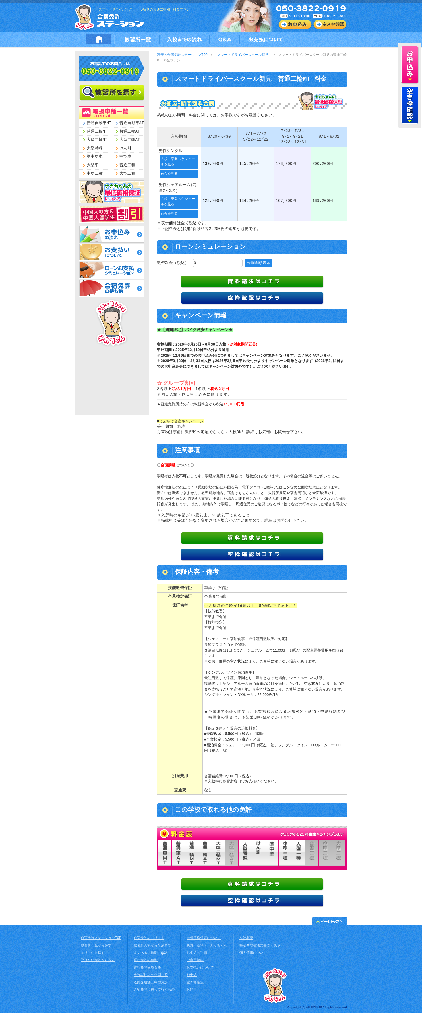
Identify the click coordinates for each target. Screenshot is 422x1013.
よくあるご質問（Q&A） (152, 953)
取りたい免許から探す (98, 960)
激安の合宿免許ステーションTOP (182, 55)
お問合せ (193, 990)
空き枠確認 (195, 983)
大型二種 (127, 173)
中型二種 (95, 173)
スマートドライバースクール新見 (243, 55)
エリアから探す (93, 953)
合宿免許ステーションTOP (101, 938)
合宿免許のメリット (149, 938)
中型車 (125, 156)
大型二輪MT (97, 140)
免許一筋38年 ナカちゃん (207, 946)
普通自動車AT (131, 123)
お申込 (192, 975)
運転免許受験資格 (147, 968)
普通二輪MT (97, 131)
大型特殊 (95, 148)
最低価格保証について (204, 938)
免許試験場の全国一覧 (151, 975)
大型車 (93, 165)
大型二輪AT (129, 140)
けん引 (125, 148)
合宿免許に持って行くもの (154, 990)
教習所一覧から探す (96, 946)
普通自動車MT (99, 123)
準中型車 (95, 156)
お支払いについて (200, 968)
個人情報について (253, 953)
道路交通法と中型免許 (151, 983)
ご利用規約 (195, 960)
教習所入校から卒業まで (152, 946)
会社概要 (246, 938)
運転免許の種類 (146, 960)
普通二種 (127, 165)
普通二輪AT (129, 131)
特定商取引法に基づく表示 (259, 946)
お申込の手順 (197, 953)
